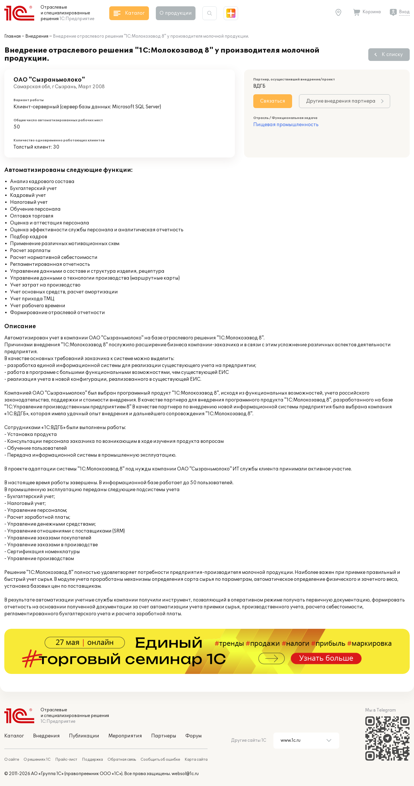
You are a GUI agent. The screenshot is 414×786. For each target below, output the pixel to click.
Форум (193, 736)
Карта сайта (196, 759)
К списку (392, 54)
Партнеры (163, 736)
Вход (404, 11)
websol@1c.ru (185, 773)
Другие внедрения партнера (340, 101)
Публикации (84, 736)
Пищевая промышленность (286, 125)
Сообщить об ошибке (160, 759)
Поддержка (92, 759)
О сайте (11, 759)
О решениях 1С (37, 759)
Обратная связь (122, 759)
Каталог (14, 736)
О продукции (176, 13)
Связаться (272, 101)
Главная (12, 36)
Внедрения (36, 36)
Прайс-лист (66, 759)
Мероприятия (125, 736)
